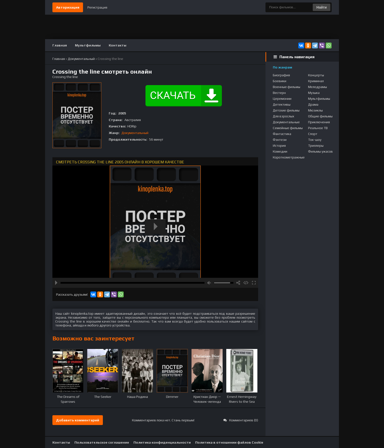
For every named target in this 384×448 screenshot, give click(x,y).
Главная (59, 45)
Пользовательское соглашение (101, 442)
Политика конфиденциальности (162, 442)
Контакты (117, 45)
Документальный (134, 133)
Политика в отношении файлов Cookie (229, 442)
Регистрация (97, 7)
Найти (321, 7)
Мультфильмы (88, 45)
